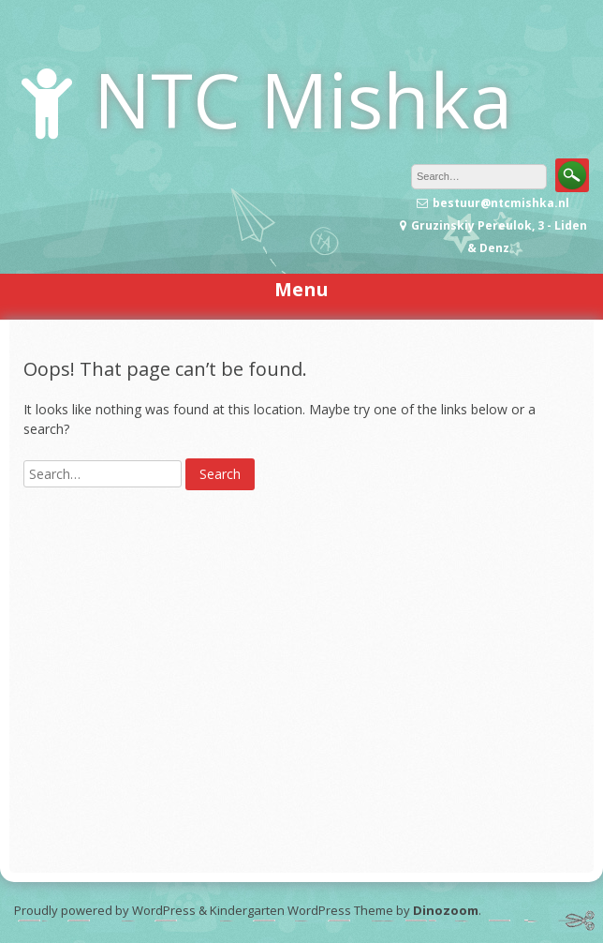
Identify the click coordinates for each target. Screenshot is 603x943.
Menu (301, 289)
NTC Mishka (303, 99)
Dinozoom (445, 910)
